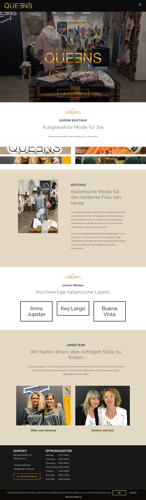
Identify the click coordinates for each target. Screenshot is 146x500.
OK (119, 493)
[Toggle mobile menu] (140, 4)
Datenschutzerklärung (73, 497)
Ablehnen (133, 493)
